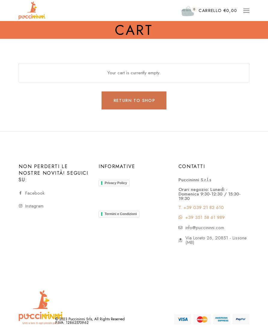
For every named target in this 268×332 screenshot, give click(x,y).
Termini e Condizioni (121, 214)
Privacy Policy (116, 183)
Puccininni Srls (80, 319)
